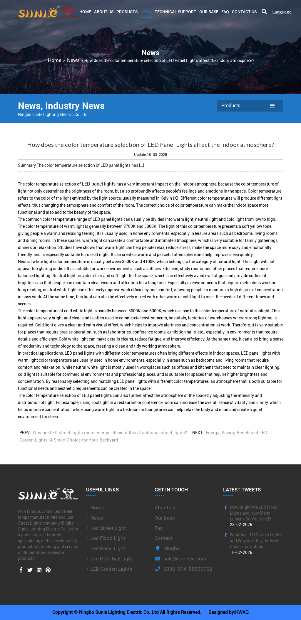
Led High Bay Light (112, 559)
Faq (159, 528)
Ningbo (167, 548)
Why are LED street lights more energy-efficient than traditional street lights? (110, 432)
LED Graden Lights (111, 569)
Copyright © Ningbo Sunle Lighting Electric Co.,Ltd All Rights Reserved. (127, 612)
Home (85, 11)
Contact (164, 538)
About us (165, 508)
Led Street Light (108, 528)
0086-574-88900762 (183, 569)
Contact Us (244, 11)
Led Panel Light (108, 548)
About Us (103, 11)
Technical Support (175, 11)
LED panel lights (99, 184)
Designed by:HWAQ (228, 612)
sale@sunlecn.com (180, 559)
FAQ (225, 11)
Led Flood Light (108, 538)
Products (127, 11)
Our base (208, 11)
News (146, 11)
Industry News (76, 105)
